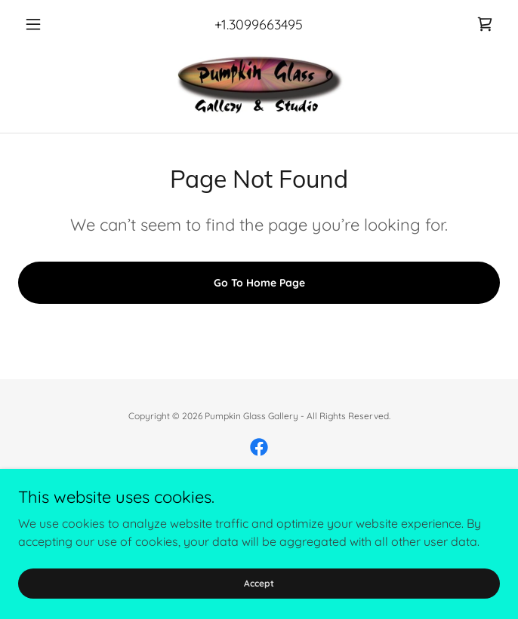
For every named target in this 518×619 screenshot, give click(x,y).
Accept (259, 583)
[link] (485, 24)
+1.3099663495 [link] (258, 24)
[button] (54, 24)
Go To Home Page (259, 283)
